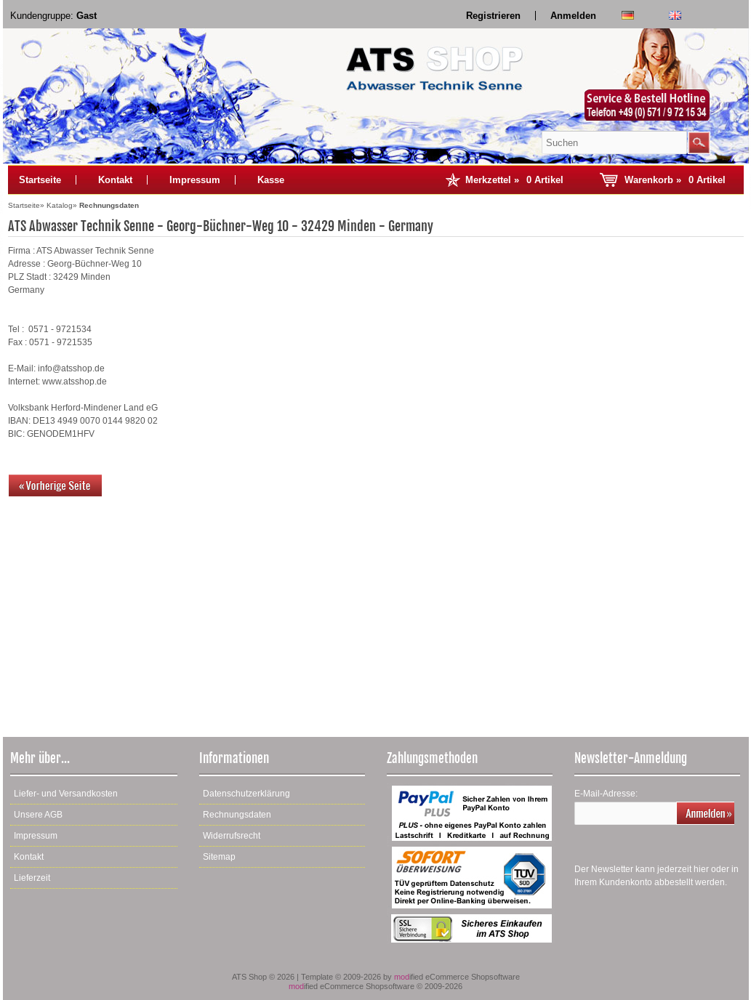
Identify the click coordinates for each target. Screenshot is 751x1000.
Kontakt (115, 179)
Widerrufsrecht (231, 836)
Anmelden (573, 15)
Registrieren (493, 15)
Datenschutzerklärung (246, 794)
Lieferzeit (32, 878)
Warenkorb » (675, 179)
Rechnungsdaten (237, 815)
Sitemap (219, 857)
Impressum (194, 179)
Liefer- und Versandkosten (66, 794)
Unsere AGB (38, 815)
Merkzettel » (514, 179)
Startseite (40, 179)
